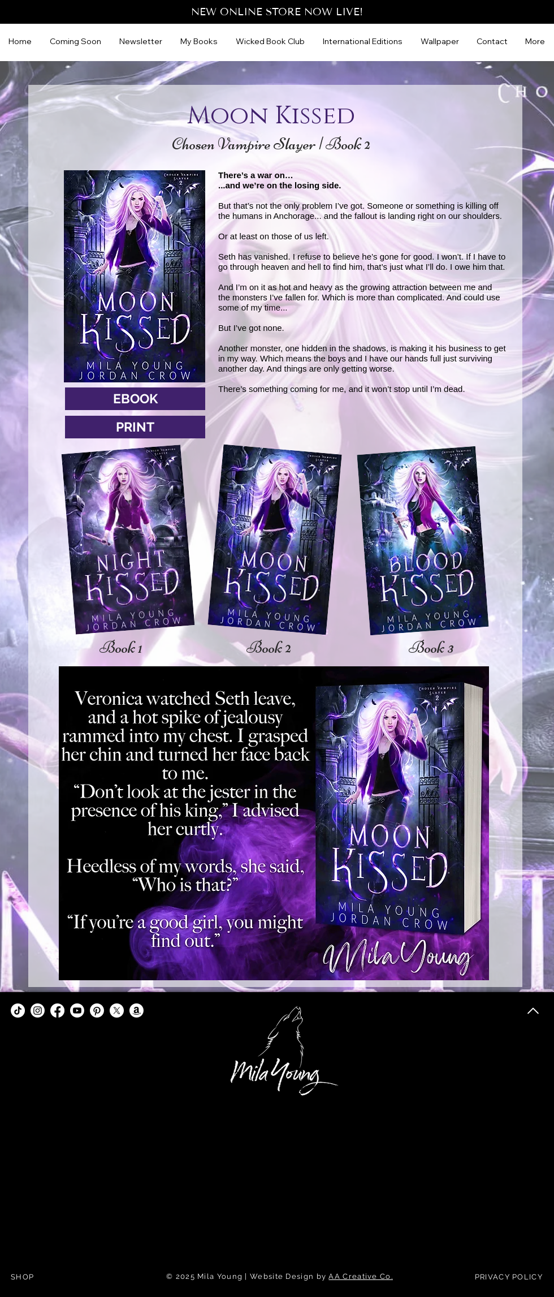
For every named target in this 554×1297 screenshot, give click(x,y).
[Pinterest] (97, 1010)
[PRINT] (135, 427)
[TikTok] (18, 1010)
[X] (117, 1010)
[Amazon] (136, 1010)
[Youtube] (77, 1010)
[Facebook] (57, 1010)
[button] (363, 41)
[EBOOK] (135, 398)
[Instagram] (38, 1010)
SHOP (22, 1277)
